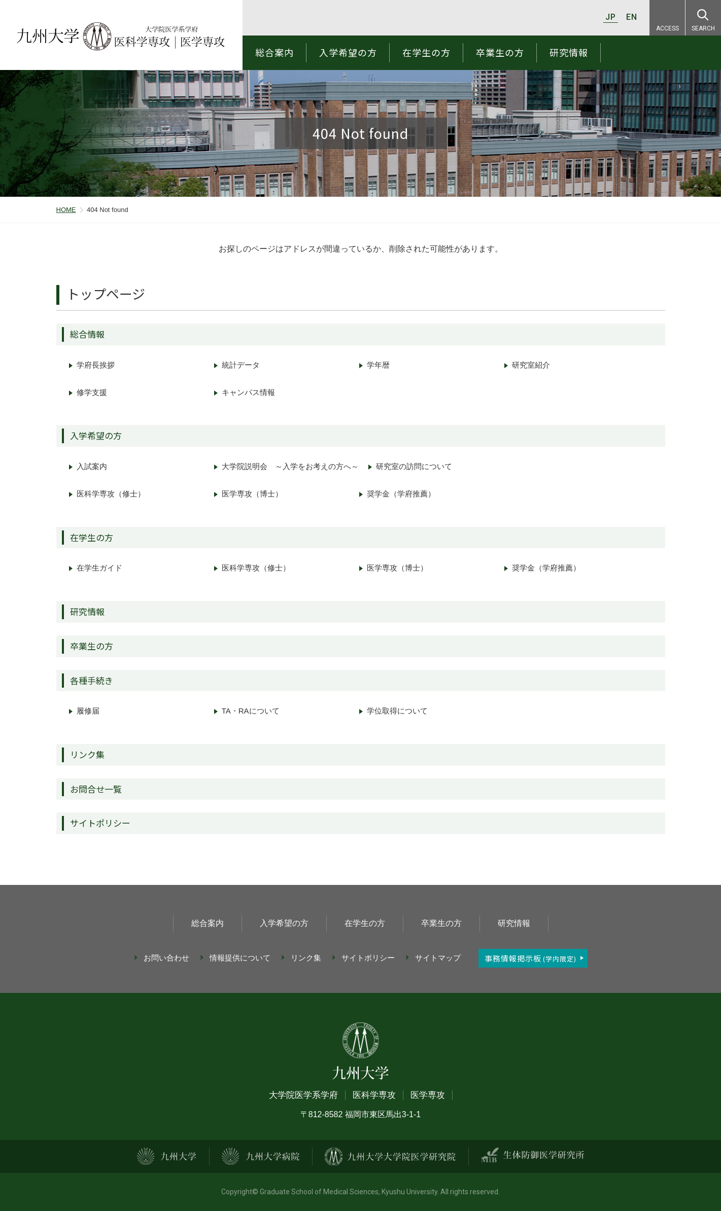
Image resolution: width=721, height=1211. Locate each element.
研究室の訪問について (414, 466)
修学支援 (92, 392)
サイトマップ (438, 957)
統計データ (241, 365)
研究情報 (569, 52)
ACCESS (667, 28)
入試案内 (92, 466)
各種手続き (91, 680)
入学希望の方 (348, 52)
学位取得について (397, 710)
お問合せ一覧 (96, 788)
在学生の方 (426, 52)
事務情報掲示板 (530, 958)
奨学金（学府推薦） (401, 493)
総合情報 (87, 334)
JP (610, 17)
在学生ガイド (99, 567)
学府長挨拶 (96, 365)
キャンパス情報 (248, 392)
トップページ (105, 293)
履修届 (88, 710)
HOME (66, 209)
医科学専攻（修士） (111, 493)
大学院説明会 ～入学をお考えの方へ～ (290, 466)
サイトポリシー (100, 822)
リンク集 (87, 754)
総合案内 (274, 52)
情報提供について (240, 957)
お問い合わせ (166, 957)
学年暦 (378, 365)
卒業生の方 (500, 52)
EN (631, 17)
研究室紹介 (531, 365)
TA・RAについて (251, 710)
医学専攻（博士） (252, 493)
